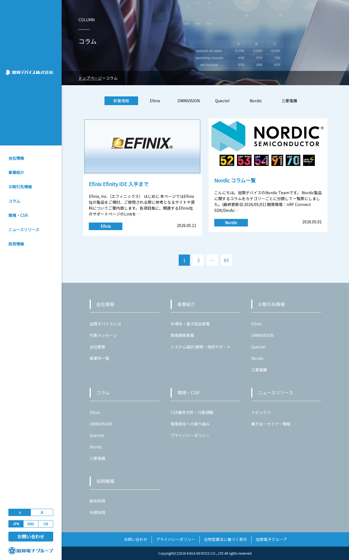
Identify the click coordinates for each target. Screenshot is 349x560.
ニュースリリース (23, 229)
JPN (16, 523)
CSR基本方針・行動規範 (192, 412)
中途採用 (97, 512)
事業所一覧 (99, 358)
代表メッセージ (103, 335)
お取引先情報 (20, 186)
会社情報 (16, 158)
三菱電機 (289, 100)
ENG (30, 523)
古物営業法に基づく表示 (225, 539)
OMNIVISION (189, 100)
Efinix (155, 100)
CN (45, 523)
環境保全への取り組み (190, 424)
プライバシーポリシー (190, 435)
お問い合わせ (30, 536)
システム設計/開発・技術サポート (201, 347)
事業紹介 (16, 172)
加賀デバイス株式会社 (31, 72)
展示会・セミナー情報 (270, 424)
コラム (14, 201)
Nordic (256, 100)
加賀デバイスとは (105, 324)
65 (226, 260)
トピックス (261, 412)
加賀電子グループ (271, 539)
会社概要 (97, 347)
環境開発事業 (182, 335)
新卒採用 (97, 501)
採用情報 (16, 244)
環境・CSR (18, 215)
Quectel (222, 100)
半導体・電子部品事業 (190, 324)
